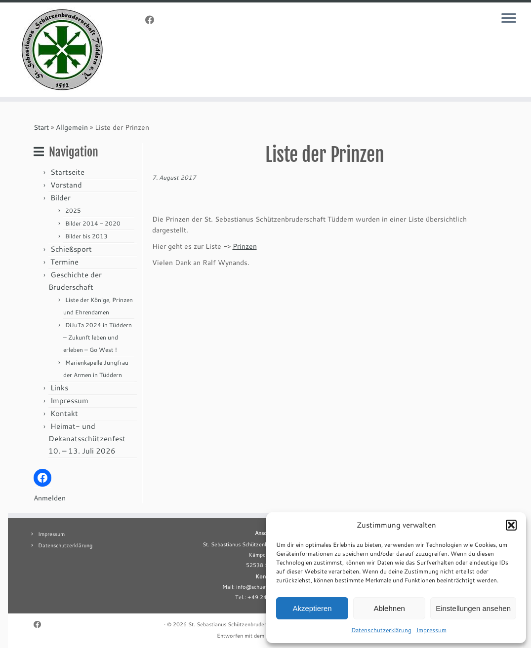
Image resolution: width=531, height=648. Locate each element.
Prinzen (245, 246)
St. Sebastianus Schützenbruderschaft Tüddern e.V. (251, 624)
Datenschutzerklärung (381, 630)
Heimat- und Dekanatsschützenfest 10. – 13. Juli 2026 (86, 438)
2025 (73, 210)
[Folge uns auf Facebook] (153, 19)
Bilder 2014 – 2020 (93, 223)
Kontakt (64, 413)
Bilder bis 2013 (86, 236)
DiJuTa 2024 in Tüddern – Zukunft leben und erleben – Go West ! (97, 337)
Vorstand (66, 185)
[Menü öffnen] (510, 18)
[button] (511, 525)
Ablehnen (389, 608)
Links (59, 387)
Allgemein (72, 127)
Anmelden (50, 498)
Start (41, 127)
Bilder (60, 197)
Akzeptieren (311, 608)
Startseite (67, 172)
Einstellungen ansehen (473, 608)
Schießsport (71, 249)
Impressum (431, 630)
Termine (64, 262)
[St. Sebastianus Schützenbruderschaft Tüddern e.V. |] (62, 49)
